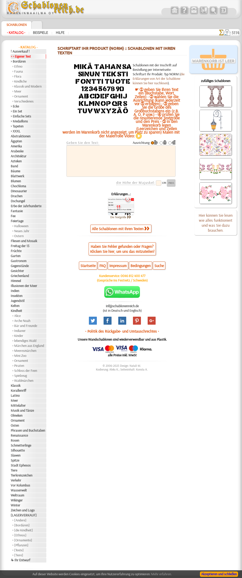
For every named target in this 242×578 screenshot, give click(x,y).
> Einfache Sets (21, 116)
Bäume (15, 171)
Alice (17, 315)
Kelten (15, 305)
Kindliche (20, 81)
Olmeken (16, 415)
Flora (17, 76)
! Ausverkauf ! (20, 51)
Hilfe (60, 33)
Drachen (16, 196)
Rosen (15, 440)
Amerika (16, 146)
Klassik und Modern (28, 86)
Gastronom (18, 261)
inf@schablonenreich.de (122, 306)
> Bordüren (18, 61)
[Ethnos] (20, 535)
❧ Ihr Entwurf (20, 560)
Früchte (16, 251)
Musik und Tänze (22, 410)
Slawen (15, 455)
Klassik (15, 385)
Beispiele (40, 33)
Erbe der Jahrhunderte (26, 206)
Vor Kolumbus (20, 485)
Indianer (20, 330)
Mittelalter (18, 405)
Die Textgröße (120, 217)
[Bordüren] (22, 525)
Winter (15, 505)
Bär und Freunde (25, 325)
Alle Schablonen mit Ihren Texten (120, 228)
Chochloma (18, 186)
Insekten (16, 295)
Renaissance (19, 435)
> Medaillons (19, 121)
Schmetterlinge (21, 445)
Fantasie (17, 211)
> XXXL (15, 131)
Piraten (19, 365)
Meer (17, 91)
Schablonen (16, 24)
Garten (15, 256)
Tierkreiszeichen (21, 475)
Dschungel (18, 201)
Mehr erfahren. (161, 574)
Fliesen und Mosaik (24, 241)
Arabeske (17, 151)
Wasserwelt (19, 490)
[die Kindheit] (23, 530)
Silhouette (18, 450)
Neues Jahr (21, 231)
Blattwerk (17, 176)
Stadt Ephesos (21, 465)
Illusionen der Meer (24, 286)
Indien (15, 291)
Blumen (16, 181)
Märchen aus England (29, 345)
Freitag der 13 (20, 246)
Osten (15, 425)
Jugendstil (17, 300)
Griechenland (20, 276)
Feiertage (17, 221)
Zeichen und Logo (23, 510)
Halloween (21, 226)
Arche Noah (22, 320)
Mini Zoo (20, 355)
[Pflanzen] (21, 545)
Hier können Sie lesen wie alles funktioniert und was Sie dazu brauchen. (216, 223)
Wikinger (17, 500)
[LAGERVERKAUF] (24, 515)
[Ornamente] (23, 540)
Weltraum (17, 495)
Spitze (15, 460)
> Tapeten (17, 126)
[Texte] (19, 550)
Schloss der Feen (25, 370)
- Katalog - (16, 33)
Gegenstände (20, 266)
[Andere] (20, 520)
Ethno (18, 66)
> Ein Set (16, 111)
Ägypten (16, 141)
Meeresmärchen (25, 350)
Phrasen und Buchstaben (28, 430)
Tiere (14, 470)
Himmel (16, 281)
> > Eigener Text (21, 56)
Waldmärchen (23, 380)
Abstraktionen (20, 136)
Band (14, 166)
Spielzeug (20, 375)
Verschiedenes (24, 101)
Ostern (19, 236)
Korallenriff (18, 390)
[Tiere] (18, 555)
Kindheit (16, 310)
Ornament (21, 96)
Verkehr (16, 480)
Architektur (18, 156)
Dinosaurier (19, 191)
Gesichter (17, 271)
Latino (15, 395)
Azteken (16, 161)
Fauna (18, 71)
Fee (13, 216)
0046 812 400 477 (133, 276)
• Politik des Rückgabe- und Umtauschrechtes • (122, 331)
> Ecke (15, 106)
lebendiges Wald (25, 340)
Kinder (18, 335)
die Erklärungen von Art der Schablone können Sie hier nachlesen (158, 78)
